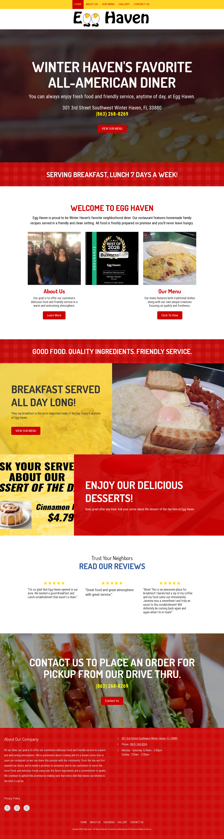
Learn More (54, 315)
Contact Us (112, 701)
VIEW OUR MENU (112, 128)
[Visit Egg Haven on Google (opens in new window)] (17, 808)
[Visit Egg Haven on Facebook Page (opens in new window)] (7, 808)
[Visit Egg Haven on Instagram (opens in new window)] (27, 808)
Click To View (169, 315)
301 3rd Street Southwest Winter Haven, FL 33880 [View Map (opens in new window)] (149, 738)
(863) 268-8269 (138, 744)
